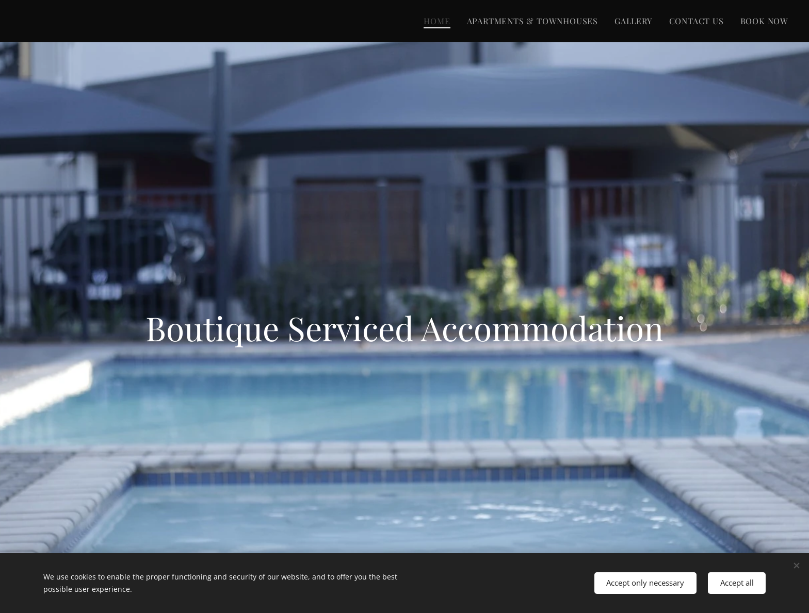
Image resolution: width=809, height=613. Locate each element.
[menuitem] (439, 21)
